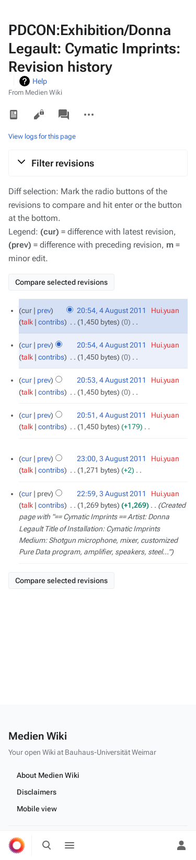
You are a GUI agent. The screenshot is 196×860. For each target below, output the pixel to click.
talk (27, 322)
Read (13, 114)
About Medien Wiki (48, 775)
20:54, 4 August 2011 (111, 310)
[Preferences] (158, 845)
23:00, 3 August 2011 (111, 458)
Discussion (64, 114)
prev (44, 310)
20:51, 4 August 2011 (111, 415)
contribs (51, 322)
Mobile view (37, 809)
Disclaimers (36, 792)
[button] (98, 162)
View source (38, 114)
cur (26, 345)
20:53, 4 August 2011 (111, 380)
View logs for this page (42, 136)
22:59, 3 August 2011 (111, 493)
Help (39, 81)
